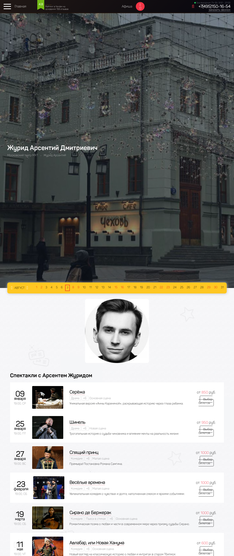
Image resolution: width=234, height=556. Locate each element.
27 (195, 287)
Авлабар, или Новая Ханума (96, 542)
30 (215, 287)
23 (168, 287)
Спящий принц (83, 452)
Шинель (77, 422)
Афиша (127, 6)
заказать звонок (219, 10)
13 (102, 287)
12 (96, 287)
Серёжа (77, 392)
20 (148, 287)
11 (90, 287)
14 (109, 287)
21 (154, 287)
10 (84, 287)
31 (222, 287)
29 (208, 287)
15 (115, 287)
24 (175, 287)
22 (161, 287)
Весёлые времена (87, 482)
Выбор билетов (206, 401)
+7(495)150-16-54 (214, 6)
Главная (20, 6)
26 (188, 287)
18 (135, 287)
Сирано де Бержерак (90, 512)
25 (181, 287)
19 (141, 287)
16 (122, 287)
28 (202, 287)
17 (128, 287)
